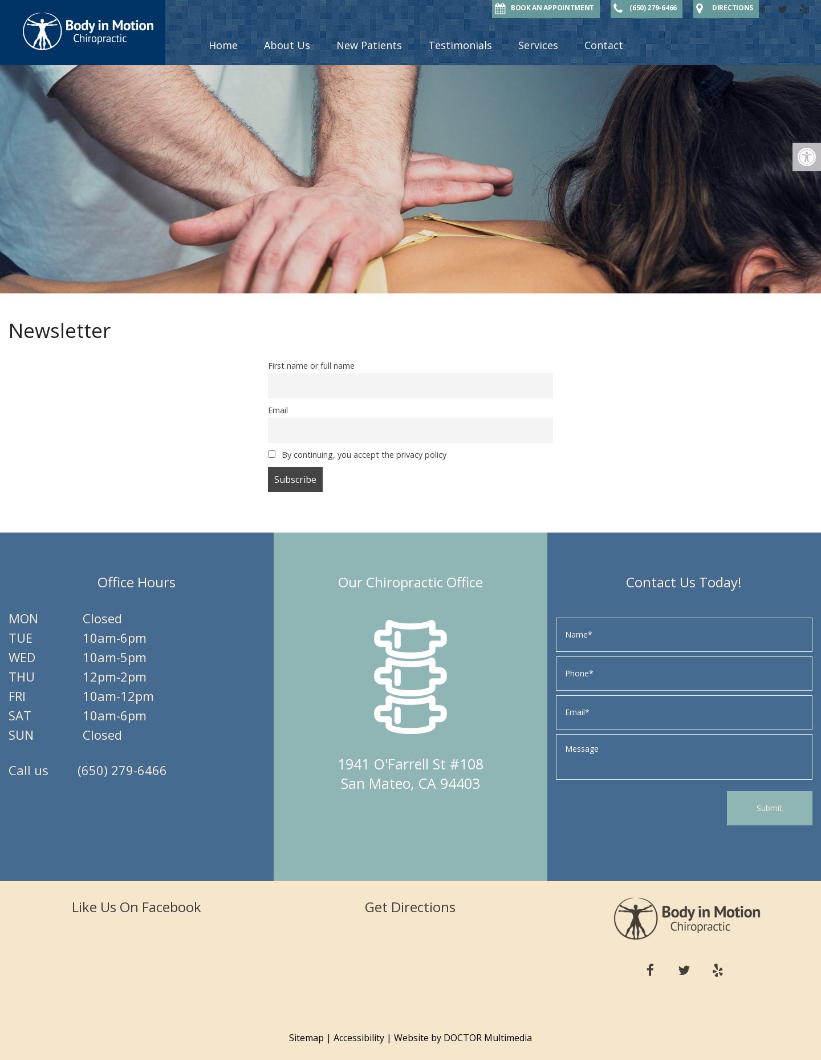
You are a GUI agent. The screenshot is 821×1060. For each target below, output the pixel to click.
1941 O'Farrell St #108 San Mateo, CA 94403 (410, 773)
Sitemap (306, 1037)
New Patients (369, 45)
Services (538, 45)
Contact (603, 45)
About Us (287, 45)
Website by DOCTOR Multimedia (463, 1037)
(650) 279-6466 (122, 770)
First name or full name (311, 365)
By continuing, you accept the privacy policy (357, 454)
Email (278, 410)
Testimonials (460, 45)
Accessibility (359, 1037)
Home (223, 45)
